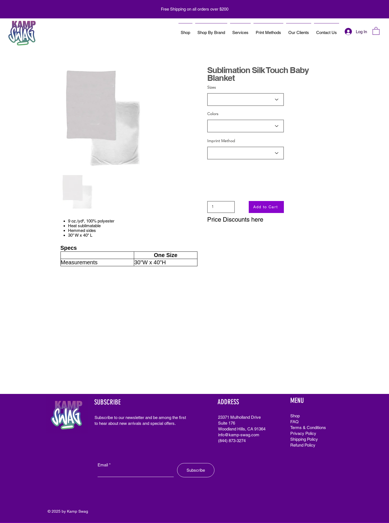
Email (103, 465)
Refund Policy (302, 445)
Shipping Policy (304, 439)
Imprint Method (221, 141)
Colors (212, 114)
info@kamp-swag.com (238, 434)
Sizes (211, 87)
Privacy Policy (303, 433)
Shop (295, 415)
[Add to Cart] (266, 207)
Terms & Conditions (308, 427)
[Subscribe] (195, 470)
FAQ (294, 421)
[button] (376, 30)
